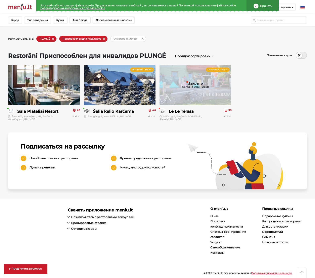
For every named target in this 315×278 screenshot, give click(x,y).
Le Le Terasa (181, 111)
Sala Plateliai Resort (37, 111)
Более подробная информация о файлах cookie (72, 8)
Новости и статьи (275, 242)
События (268, 237)
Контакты (217, 252)
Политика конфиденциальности (271, 273)
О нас (214, 216)
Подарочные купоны (277, 216)
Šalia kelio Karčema (113, 111)
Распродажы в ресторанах (282, 221)
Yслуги (215, 242)
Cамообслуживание (225, 247)
